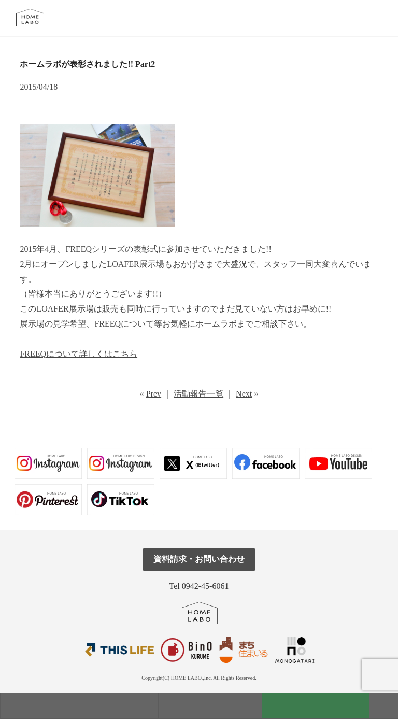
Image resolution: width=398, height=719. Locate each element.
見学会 (210, 705)
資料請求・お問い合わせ (199, 559)
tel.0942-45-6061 (378, 17)
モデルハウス (79, 705)
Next (244, 393)
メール (354, 17)
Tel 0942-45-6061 (199, 586)
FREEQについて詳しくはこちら (78, 353)
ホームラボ (199, 613)
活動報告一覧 (198, 393)
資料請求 (315, 705)
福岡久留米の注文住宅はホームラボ (34, 17)
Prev (153, 393)
